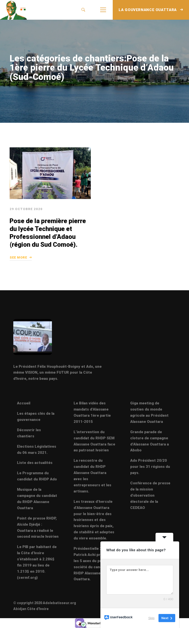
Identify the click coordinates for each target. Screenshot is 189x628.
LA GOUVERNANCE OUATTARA (151, 10)
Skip (151, 618)
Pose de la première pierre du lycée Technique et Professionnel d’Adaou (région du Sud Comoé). (48, 232)
